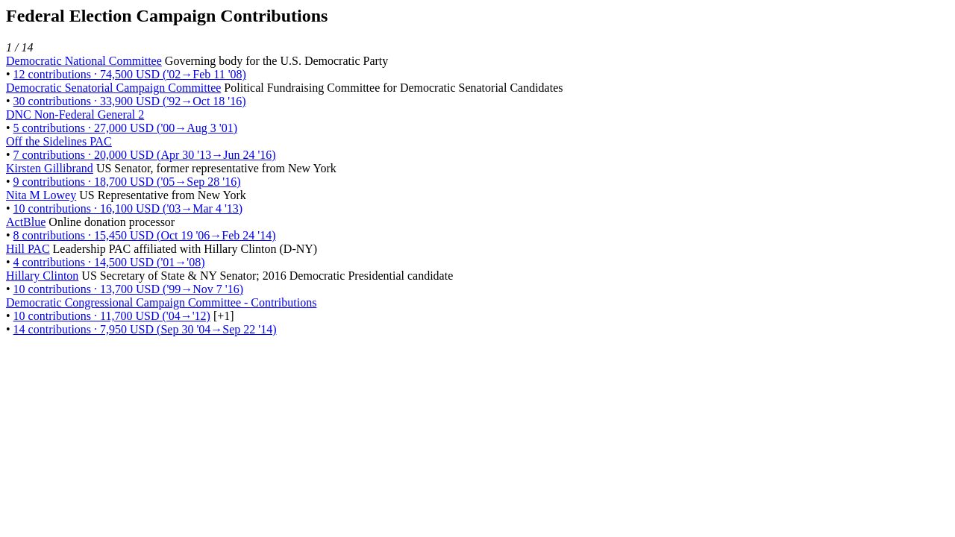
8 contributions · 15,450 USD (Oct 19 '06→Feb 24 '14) (144, 235)
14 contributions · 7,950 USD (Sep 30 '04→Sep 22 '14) (145, 329)
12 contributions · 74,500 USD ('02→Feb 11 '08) (129, 74)
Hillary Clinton (42, 275)
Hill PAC (28, 248)
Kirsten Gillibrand (49, 168)
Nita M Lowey (41, 195)
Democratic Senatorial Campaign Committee (113, 87)
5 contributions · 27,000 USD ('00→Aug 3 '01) (125, 128)
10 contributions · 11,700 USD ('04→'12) (111, 316)
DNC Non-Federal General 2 (75, 114)
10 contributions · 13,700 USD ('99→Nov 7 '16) (128, 289)
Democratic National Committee (84, 60)
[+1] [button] (223, 316)
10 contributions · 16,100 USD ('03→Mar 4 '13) (128, 208)
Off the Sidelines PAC (59, 141)
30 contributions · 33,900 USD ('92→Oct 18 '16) (129, 101)
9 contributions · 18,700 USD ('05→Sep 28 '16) (127, 181)
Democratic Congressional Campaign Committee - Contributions (161, 302)
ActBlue (26, 222)
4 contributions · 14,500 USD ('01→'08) (109, 262)
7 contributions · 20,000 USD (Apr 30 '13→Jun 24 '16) (144, 154)
